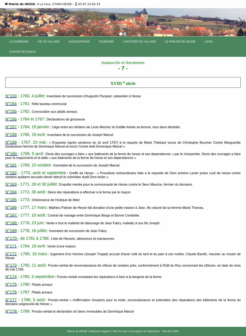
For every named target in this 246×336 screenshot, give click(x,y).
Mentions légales (100, 331)
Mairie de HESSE (77, 331)
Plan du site (120, 331)
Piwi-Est (167, 331)
